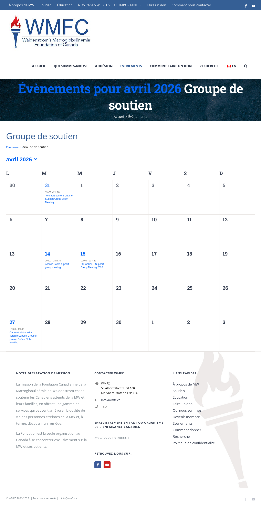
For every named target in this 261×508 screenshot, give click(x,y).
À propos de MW (186, 384)
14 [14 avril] (47, 253)
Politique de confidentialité (194, 443)
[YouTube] (107, 464)
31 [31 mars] (47, 185)
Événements (182, 423)
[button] (245, 66)
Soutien (179, 390)
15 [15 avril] (83, 253)
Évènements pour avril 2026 (99, 88)
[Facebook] (97, 464)
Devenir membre (186, 416)
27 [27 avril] (12, 322)
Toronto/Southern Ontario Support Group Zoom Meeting (59, 199)
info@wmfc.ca (110, 400)
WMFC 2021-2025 (19, 498)
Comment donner (187, 430)
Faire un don (182, 403)
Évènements (14, 147)
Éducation (180, 397)
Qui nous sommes (187, 410)
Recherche (181, 436)
